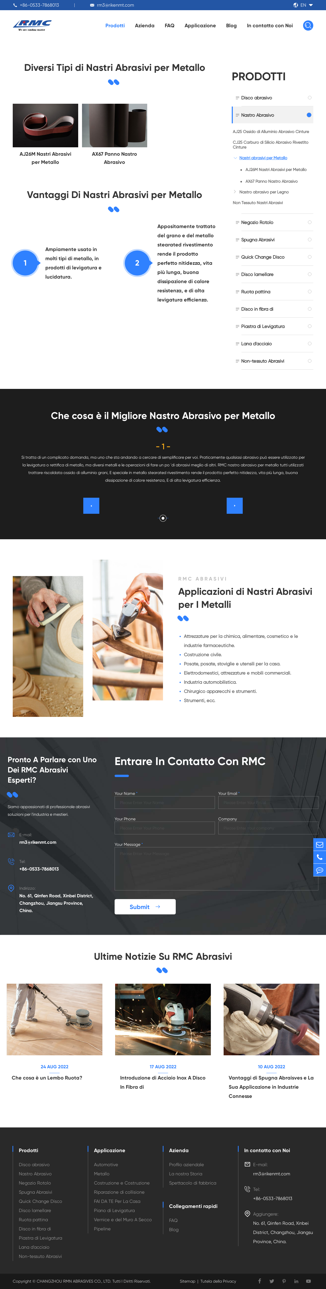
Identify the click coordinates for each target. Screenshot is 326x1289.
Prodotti (115, 25)
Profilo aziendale (186, 1164)
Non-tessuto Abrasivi (262, 361)
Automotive (106, 1164)
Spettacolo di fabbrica (192, 1183)
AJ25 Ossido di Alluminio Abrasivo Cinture (271, 131)
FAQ (169, 25)
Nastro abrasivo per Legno (264, 192)
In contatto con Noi (270, 25)
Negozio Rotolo (257, 222)
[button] (163, 518)
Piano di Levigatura (114, 1210)
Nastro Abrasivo (257, 115)
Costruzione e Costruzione (122, 1183)
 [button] (235, 505)
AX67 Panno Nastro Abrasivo (272, 181)
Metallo (102, 1173)
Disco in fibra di (257, 309)
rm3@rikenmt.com (115, 5)
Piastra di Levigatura (262, 326)
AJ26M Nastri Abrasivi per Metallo (276, 169)
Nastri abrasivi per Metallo (263, 157)
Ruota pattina (255, 291)
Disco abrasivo (256, 97)
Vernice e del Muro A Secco (123, 1219)
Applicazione (200, 25)
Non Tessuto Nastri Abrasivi (258, 202)
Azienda (145, 25)
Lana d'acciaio (256, 343)
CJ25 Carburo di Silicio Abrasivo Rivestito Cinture (270, 145)
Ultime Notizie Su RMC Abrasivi (163, 956)
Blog (231, 25)
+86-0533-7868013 (39, 5)
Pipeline (102, 1228)
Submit (145, 907)
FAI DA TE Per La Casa (117, 1201)
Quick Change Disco (262, 257)
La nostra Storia (185, 1173)
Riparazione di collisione (119, 1192)
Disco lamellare (257, 274)
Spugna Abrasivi (258, 239)
